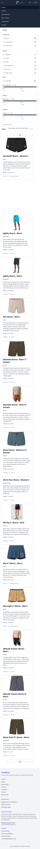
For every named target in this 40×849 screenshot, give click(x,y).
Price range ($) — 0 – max (9, 85)
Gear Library (5, 18)
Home (3, 7)
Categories (20, 34)
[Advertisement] (20, 197)
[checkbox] (4, 38)
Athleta (5, 526)
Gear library (4, 784)
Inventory (4, 789)
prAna (5, 365)
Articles (4, 25)
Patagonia (6, 740)
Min (3, 88)
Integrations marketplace (9, 802)
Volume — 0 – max (8, 113)
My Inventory (6, 14)
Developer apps (6, 807)
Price (20, 77)
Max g (21, 102)
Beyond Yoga (7, 483)
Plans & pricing (5, 836)
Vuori (4, 320)
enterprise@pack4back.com (8, 824)
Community (5, 21)
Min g (4, 102)
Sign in (36, 2)
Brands (20, 51)
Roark (5, 566)
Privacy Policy (5, 831)
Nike (4, 159)
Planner (4, 11)
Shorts (5, 176)
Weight (20, 95)
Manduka (6, 236)
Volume (20, 109)
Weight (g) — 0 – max (8, 99)
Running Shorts (14, 176)
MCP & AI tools (5, 804)
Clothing (18, 128)
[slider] (3, 87)
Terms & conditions (7, 833)
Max (21, 88)
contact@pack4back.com (8, 839)
